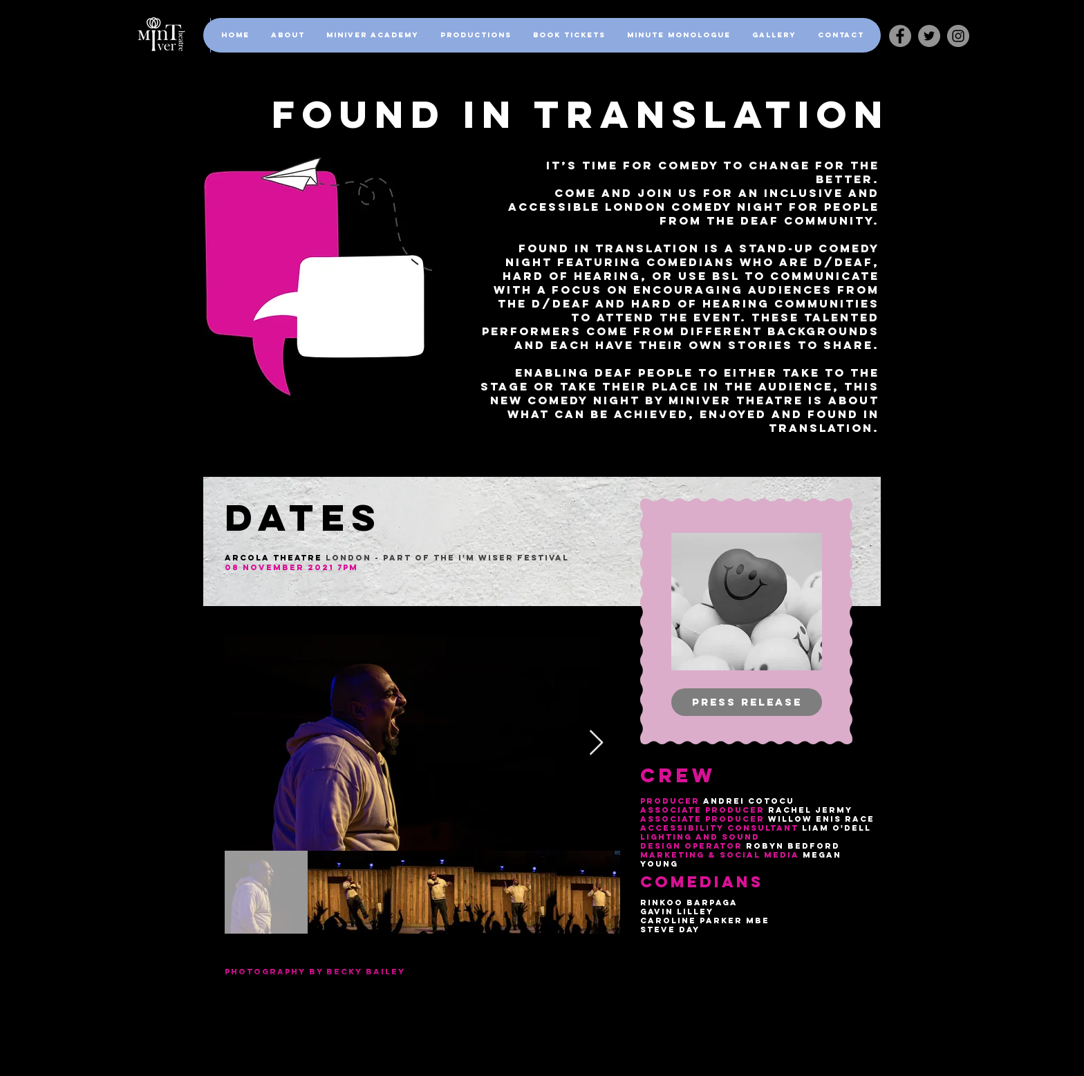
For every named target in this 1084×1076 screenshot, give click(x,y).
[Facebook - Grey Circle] (900, 36)
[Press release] (746, 702)
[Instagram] (958, 36)
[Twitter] (929, 36)
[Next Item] (596, 743)
